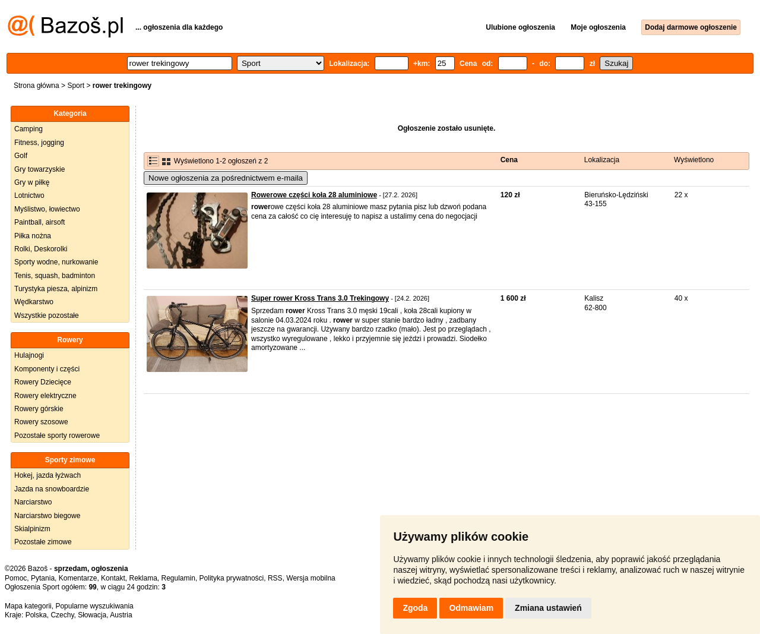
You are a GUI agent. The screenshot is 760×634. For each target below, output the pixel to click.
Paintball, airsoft (39, 222)
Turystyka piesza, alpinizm (55, 289)
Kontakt (113, 578)
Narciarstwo (33, 502)
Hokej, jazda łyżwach (47, 475)
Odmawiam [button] (471, 608)
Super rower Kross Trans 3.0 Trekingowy (320, 298)
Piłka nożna (32, 236)
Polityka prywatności (232, 578)
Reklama (143, 578)
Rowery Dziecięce (42, 382)
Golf (20, 156)
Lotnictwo (29, 195)
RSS (275, 578)
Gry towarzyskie (39, 169)
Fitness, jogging (39, 142)
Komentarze (78, 578)
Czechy (62, 615)
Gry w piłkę (31, 182)
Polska (36, 615)
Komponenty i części (47, 369)
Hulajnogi (29, 355)
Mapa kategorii (28, 606)
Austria (121, 615)
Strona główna (36, 85)
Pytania (43, 578)
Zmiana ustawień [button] (548, 608)
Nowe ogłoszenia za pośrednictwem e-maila (225, 178)
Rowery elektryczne (45, 396)
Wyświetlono (694, 160)
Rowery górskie (39, 409)
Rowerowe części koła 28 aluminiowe (314, 195)
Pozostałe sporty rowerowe (57, 435)
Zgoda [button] (415, 608)
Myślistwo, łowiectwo (47, 209)
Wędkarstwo (33, 302)
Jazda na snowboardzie (51, 489)
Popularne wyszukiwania (94, 606)
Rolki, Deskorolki (40, 249)
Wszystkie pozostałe (46, 315)
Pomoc (16, 578)
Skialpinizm (32, 529)
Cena (509, 160)
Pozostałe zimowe (43, 542)
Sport (75, 85)
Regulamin (178, 578)
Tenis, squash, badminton (54, 276)
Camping (28, 129)
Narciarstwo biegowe (47, 516)
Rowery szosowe (41, 422)
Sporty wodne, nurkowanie (56, 262)
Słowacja (92, 615)
